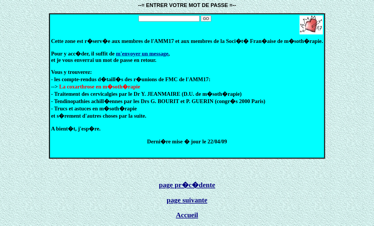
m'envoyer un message (142, 54)
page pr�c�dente (187, 185)
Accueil (187, 215)
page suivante (187, 200)
